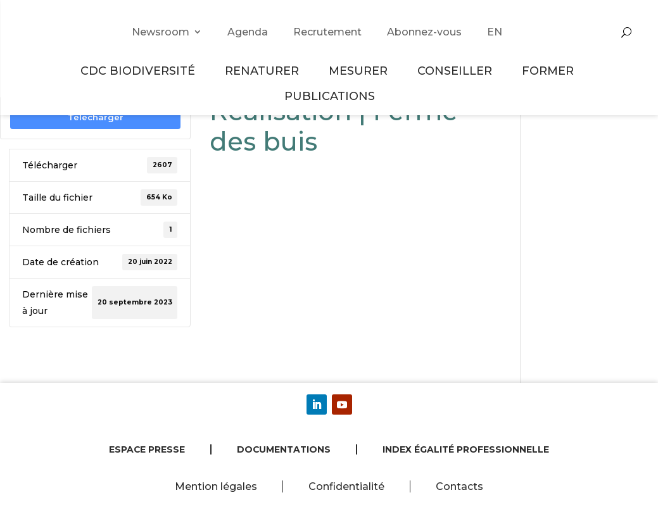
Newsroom (160, 32)
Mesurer (360, 70)
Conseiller (456, 70)
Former (550, 70)
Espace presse (147, 449)
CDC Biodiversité (139, 70)
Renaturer (264, 70)
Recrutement (327, 32)
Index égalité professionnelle (466, 449)
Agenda (247, 32)
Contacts (459, 486)
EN (494, 32)
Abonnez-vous (424, 32)
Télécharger (95, 117)
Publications (329, 96)
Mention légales (216, 486)
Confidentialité (346, 486)
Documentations (284, 449)
